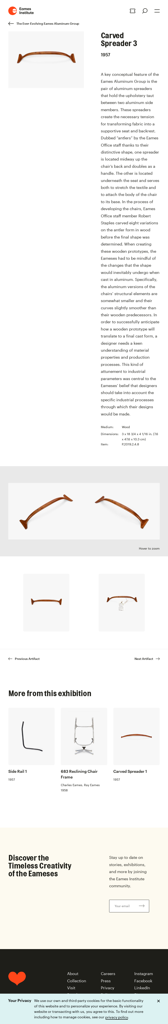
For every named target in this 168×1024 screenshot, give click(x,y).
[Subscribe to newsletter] (142, 906)
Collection (76, 980)
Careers (108, 973)
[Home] (17, 989)
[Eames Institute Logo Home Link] (21, 11)
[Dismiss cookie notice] (158, 1001)
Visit (71, 987)
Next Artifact (147, 658)
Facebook (143, 980)
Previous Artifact (24, 658)
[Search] (144, 11)
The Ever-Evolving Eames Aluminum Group (43, 23)
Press (106, 980)
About (72, 973)
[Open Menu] (157, 11)
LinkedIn (142, 987)
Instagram (143, 973)
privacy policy (116, 1017)
